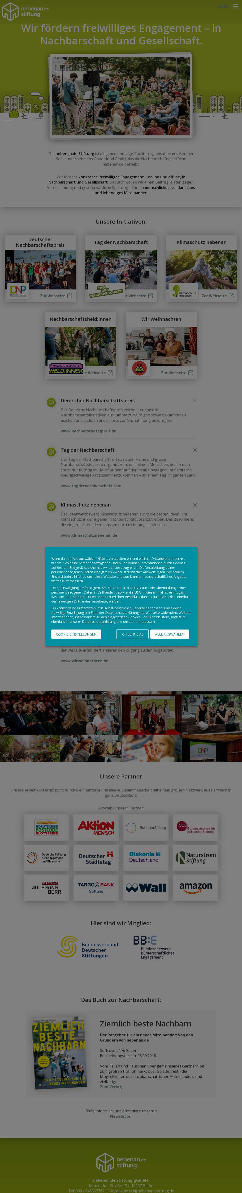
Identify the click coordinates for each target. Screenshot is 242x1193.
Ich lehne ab (132, 634)
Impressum (146, 621)
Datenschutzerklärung (99, 621)
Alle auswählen (169, 634)
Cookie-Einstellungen (76, 634)
